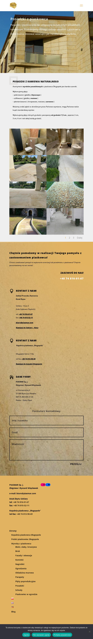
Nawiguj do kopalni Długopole (29, 364)
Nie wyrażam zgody (41, 635)
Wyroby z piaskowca (21, 543)
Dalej (79, 237)
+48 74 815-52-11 (26, 317)
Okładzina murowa (24, 572)
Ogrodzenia (20, 568)
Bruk (17, 551)
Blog (13, 611)
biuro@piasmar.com (24, 322)
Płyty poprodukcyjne (25, 581)
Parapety (19, 577)
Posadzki (19, 585)
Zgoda (26, 635)
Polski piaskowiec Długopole (25, 539)
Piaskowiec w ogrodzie (26, 594)
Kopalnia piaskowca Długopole (26, 535)
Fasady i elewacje (23, 555)
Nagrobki (19, 564)
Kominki (19, 559)
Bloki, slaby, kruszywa (26, 547)
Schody (18, 590)
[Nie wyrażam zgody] (89, 631)
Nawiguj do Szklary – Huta (27, 328)
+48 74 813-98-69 (28, 359)
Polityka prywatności (62, 635)
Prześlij (75, 464)
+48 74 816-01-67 (26, 314)
